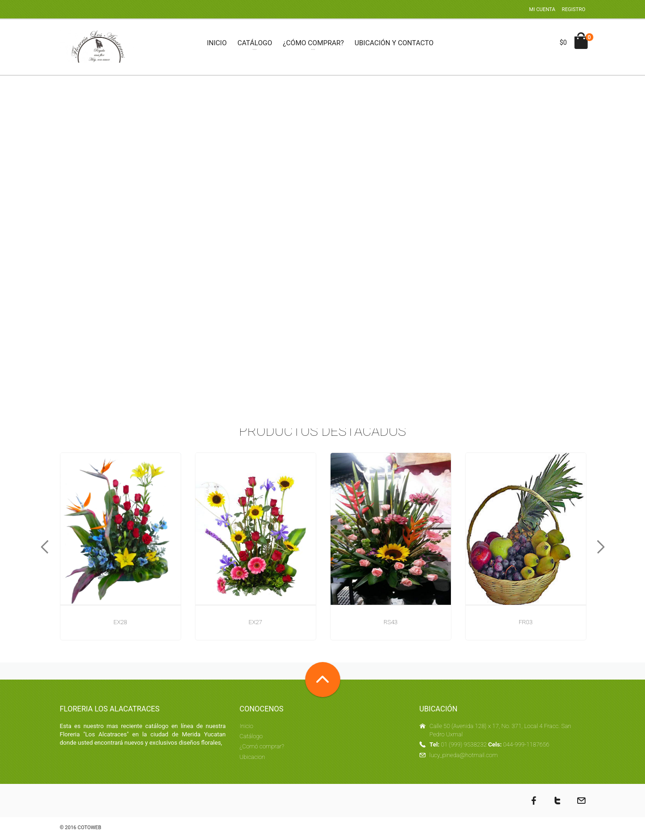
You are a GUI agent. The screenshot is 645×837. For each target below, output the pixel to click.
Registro (574, 9)
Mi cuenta (542, 9)
